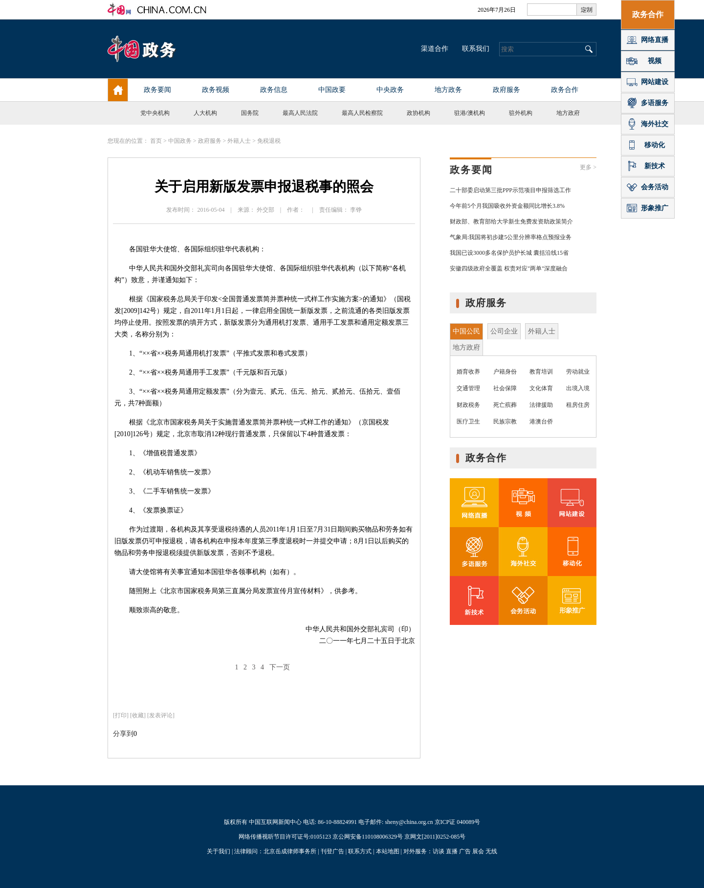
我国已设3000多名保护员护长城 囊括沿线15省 (509, 252)
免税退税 (269, 140)
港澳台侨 (541, 421)
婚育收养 (468, 371)
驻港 (460, 113)
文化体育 (541, 388)
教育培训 (541, 371)
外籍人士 (239, 140)
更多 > (588, 167)
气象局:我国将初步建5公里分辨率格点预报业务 (511, 237)
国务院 (250, 113)
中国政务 (180, 140)
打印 (121, 715)
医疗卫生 (468, 421)
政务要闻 (471, 169)
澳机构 (476, 113)
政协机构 (418, 113)
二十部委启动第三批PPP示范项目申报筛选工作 (510, 190)
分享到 (123, 733)
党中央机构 (155, 113)
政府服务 (209, 140)
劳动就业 (578, 371)
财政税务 (468, 404)
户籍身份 (505, 371)
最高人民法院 (300, 113)
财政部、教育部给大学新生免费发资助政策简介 (511, 221)
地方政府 (568, 113)
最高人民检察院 (362, 113)
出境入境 (578, 388)
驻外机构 (520, 113)
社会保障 (505, 388)
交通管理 (468, 388)
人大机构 (205, 113)
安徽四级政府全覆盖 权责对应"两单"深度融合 (509, 268)
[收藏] (138, 715)
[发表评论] (161, 715)
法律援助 (541, 404)
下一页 (279, 667)
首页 (156, 140)
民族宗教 (505, 421)
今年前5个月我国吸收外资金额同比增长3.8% (507, 205)
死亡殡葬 (505, 404)
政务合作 (485, 457)
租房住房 (578, 404)
